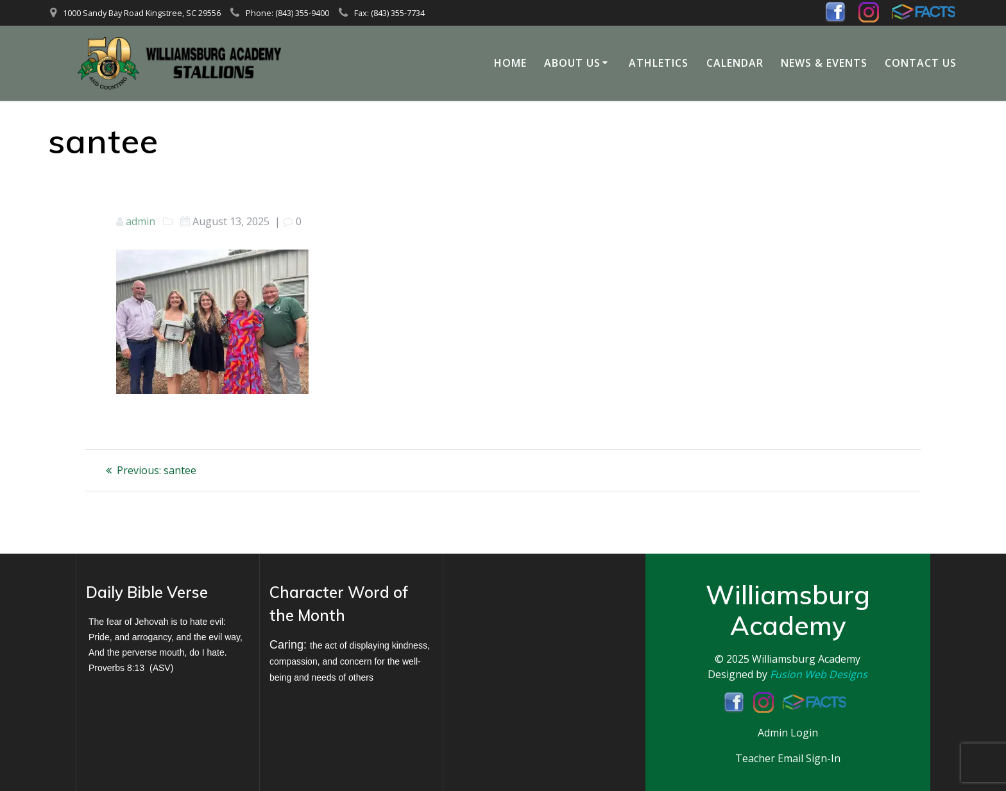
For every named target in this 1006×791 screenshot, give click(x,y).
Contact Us (921, 63)
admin (140, 221)
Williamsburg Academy (806, 659)
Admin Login (788, 733)
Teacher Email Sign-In (787, 758)
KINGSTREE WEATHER (535, 627)
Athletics (658, 63)
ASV (162, 668)
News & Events (824, 63)
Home (510, 63)
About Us (572, 63)
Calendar (734, 63)
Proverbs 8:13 (116, 668)
